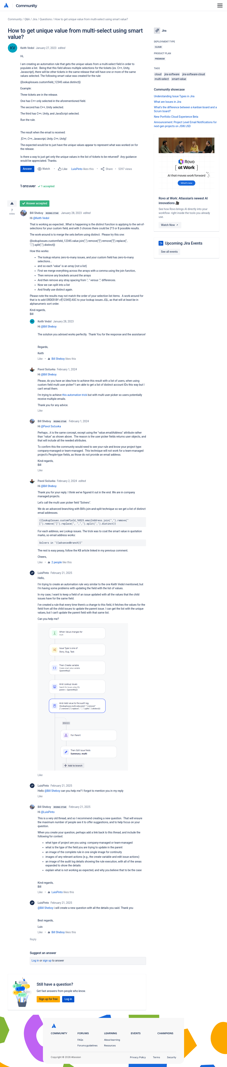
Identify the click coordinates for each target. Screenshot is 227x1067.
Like (40, 358)
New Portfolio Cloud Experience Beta (176, 116)
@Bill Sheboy (49, 326)
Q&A (27, 19)
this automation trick (74, 394)
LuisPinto (76, 169)
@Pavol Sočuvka (51, 426)
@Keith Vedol (41, 218)
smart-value (179, 79)
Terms (156, 1057)
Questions (46, 19)
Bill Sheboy (36, 213)
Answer (27, 168)
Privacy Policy (138, 1057)
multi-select (162, 79)
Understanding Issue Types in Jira (174, 96)
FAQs (80, 1039)
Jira (35, 19)
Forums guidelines (87, 1045)
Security (171, 1057)
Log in (35, 960)
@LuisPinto (48, 812)
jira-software (171, 74)
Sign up (47, 960)
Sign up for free (48, 999)
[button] (83, 697)
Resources (110, 1045)
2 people (57, 562)
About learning (112, 1039)
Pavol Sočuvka (46, 369)
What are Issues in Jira (167, 101)
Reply (33, 939)
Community (26, 5)
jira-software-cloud (193, 74)
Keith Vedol (27, 48)
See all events (169, 251)
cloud (158, 74)
